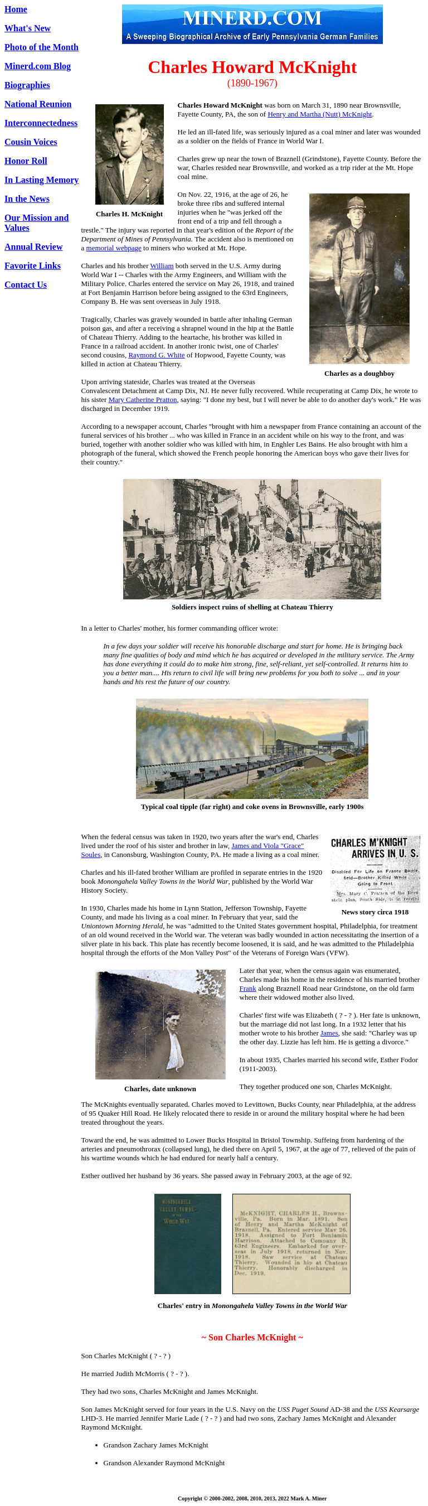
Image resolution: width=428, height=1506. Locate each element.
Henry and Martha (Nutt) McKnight (320, 114)
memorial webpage (114, 248)
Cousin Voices (30, 142)
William (162, 266)
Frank (248, 988)
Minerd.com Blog (37, 66)
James (329, 1033)
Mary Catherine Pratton (143, 399)
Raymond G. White (156, 355)
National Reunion (37, 104)
